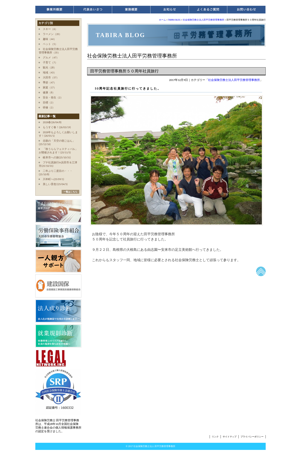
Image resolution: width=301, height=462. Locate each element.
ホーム (162, 19)
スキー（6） (50, 29)
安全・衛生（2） (53, 97)
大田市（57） (51, 77)
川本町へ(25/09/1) (53, 179)
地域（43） (49, 72)
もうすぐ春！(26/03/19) (57, 127)
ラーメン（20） (52, 34)
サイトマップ (230, 436)
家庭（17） (49, 87)
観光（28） (49, 67)
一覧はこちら (70, 191)
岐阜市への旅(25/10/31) (57, 157)
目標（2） (49, 102)
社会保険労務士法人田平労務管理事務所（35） (58, 50)
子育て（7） (50, 62)
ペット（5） (50, 44)
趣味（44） (49, 39)
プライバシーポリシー (252, 436)
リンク (215, 436)
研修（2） (49, 107)
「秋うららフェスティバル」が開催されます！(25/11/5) (58, 150)
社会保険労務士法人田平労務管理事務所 (203, 19)
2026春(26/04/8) (52, 122)
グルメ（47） (51, 57)
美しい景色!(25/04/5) (55, 184)
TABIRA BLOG (174, 19)
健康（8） (49, 92)
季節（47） (49, 82)
